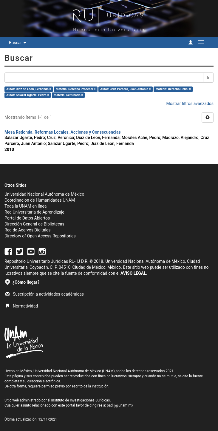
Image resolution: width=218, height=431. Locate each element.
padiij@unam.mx (120, 405)
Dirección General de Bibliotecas (34, 224)
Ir (208, 77)
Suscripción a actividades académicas (44, 294)
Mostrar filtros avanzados (190, 103)
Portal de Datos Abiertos (27, 218)
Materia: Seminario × (68, 95)
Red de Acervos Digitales (27, 230)
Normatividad (21, 306)
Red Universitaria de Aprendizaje (34, 212)
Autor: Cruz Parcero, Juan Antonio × (125, 89)
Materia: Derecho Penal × (173, 89)
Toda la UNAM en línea (25, 206)
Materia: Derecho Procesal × (75, 89)
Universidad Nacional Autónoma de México (44, 194)
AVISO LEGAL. (133, 273)
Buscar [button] (17, 42)
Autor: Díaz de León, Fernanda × (28, 89)
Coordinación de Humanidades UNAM (39, 200)
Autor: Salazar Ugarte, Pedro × (27, 95)
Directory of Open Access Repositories (40, 236)
